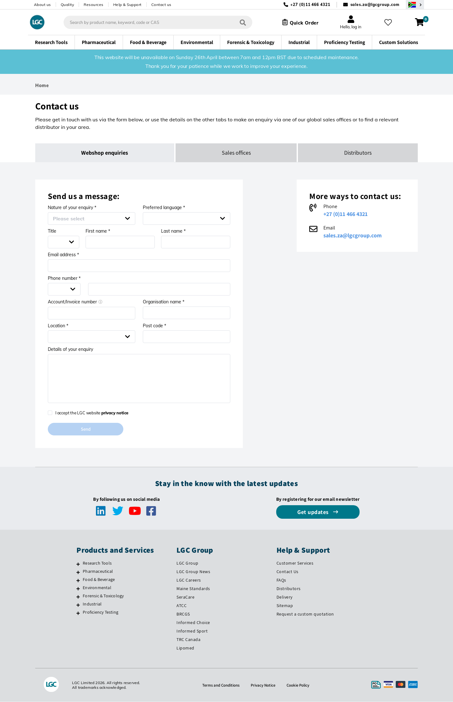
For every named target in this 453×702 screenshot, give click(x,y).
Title (52, 231)
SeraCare (185, 597)
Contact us (161, 4)
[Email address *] (139, 265)
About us (42, 4)
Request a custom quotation (305, 614)
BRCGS (183, 614)
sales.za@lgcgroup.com (375, 4)
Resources (93, 4)
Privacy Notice (264, 685)
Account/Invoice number (75, 302)
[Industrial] (78, 605)
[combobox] (154, 22)
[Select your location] (415, 4)
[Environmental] (78, 589)
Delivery (285, 597)
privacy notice (114, 412)
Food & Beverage (99, 580)
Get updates (313, 512)
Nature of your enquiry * (72, 207)
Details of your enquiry (70, 349)
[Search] (239, 22)
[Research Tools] (78, 564)
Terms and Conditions (219, 685)
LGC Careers (188, 580)
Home (42, 85)
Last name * (173, 231)
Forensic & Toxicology (103, 596)
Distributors (289, 589)
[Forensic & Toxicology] (78, 597)
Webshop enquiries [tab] (104, 152)
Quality (67, 4)
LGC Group (187, 564)
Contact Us (288, 572)
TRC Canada (188, 640)
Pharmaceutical (98, 572)
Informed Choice (193, 623)
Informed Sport (192, 631)
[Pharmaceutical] (78, 573)
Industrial (92, 604)
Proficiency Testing (100, 612)
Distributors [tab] (358, 152)
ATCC (181, 606)
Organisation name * (163, 302)
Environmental (97, 588)
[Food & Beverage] (78, 581)
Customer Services (295, 564)
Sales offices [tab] (236, 152)
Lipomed (185, 648)
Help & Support (127, 4)
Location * (58, 326)
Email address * (63, 254)
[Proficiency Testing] (78, 613)
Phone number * (64, 278)
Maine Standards (193, 589)
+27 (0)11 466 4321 (345, 214)
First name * (98, 231)
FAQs (281, 580)
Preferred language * (164, 207)
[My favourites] (389, 22)
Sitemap (285, 606)
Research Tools (97, 564)
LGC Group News (193, 572)
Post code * (154, 326)
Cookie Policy (300, 685)
